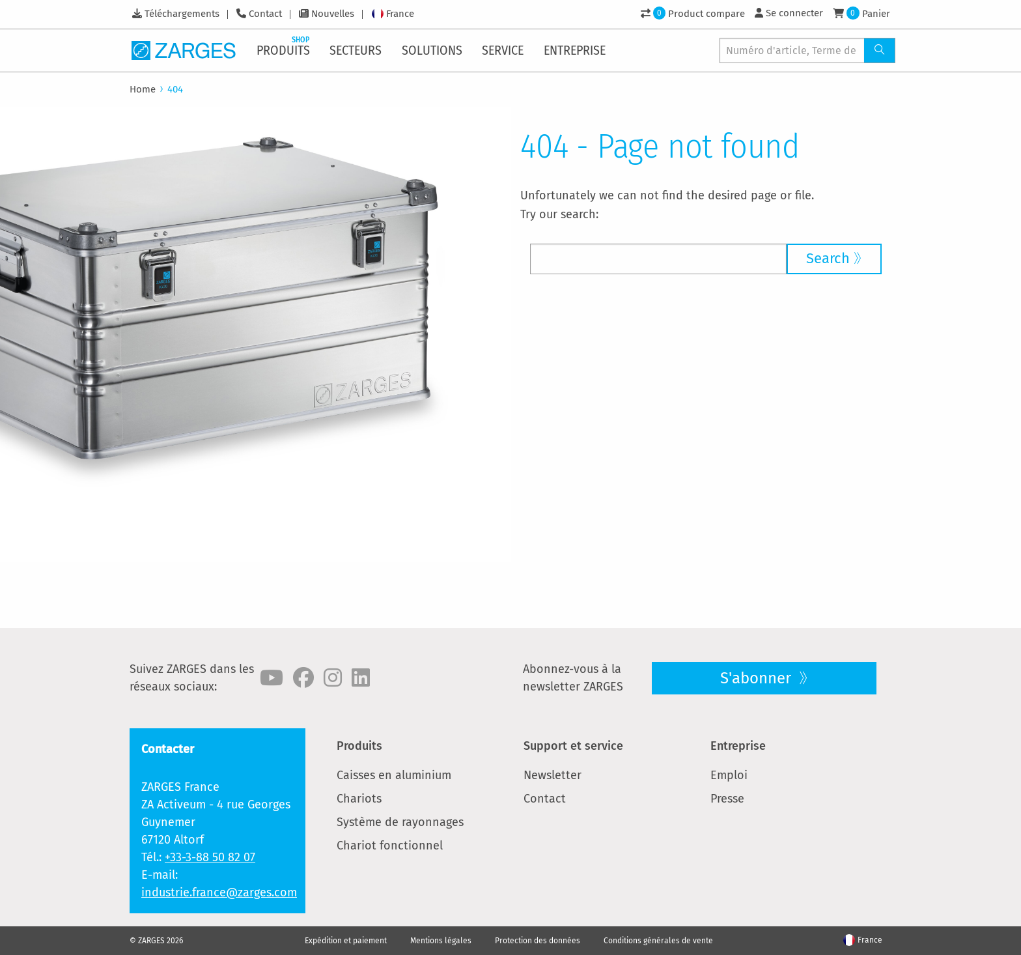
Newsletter (552, 775)
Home (143, 89)
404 (175, 89)
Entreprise (738, 746)
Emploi (729, 775)
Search (828, 258)
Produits (359, 746)
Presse (727, 798)
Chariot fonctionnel (390, 845)
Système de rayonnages (400, 822)
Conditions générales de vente (658, 940)
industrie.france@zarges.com (219, 892)
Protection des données (537, 940)
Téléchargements (182, 14)
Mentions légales (440, 940)
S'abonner (757, 678)
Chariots (359, 798)
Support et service (573, 746)
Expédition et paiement (346, 940)
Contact (265, 14)
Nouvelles (332, 14)
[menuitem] (284, 50)
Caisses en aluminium (394, 775)
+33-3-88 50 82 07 (210, 857)
